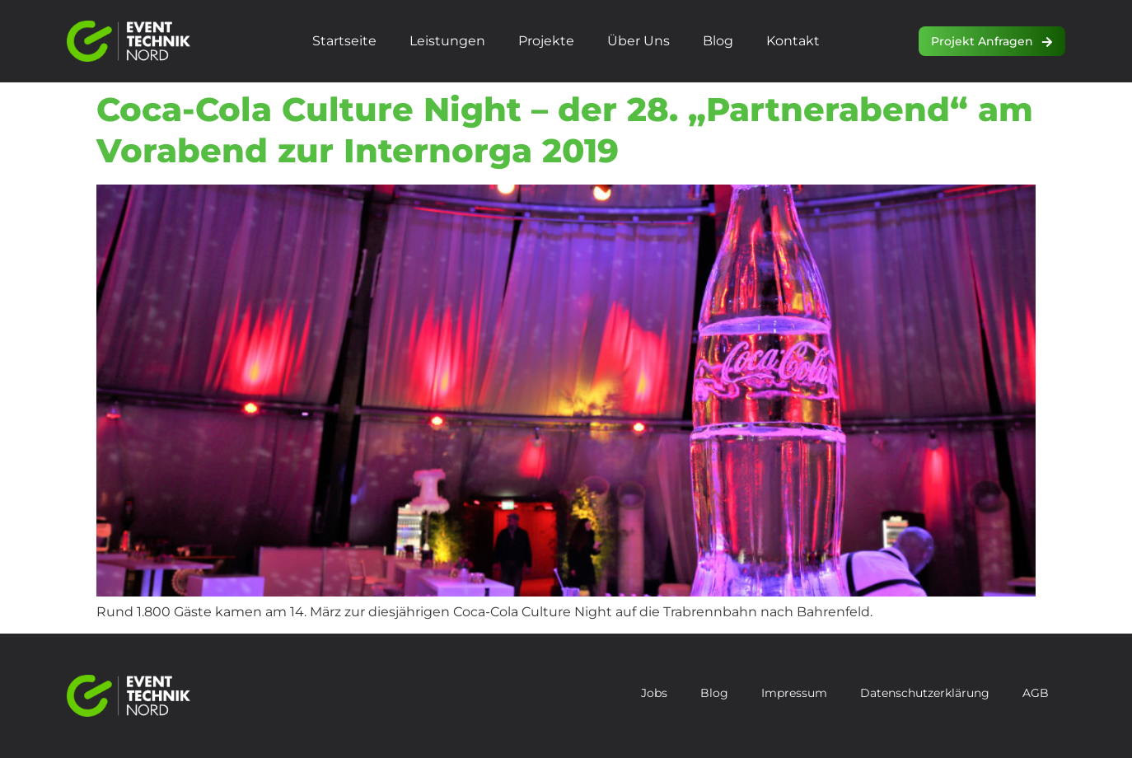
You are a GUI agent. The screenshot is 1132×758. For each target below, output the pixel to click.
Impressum (794, 692)
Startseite (344, 41)
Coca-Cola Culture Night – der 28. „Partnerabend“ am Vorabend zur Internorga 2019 (564, 130)
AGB (1035, 692)
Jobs (654, 692)
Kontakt (793, 41)
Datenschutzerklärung (924, 692)
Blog (718, 41)
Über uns (638, 41)
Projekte (546, 41)
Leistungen (447, 41)
